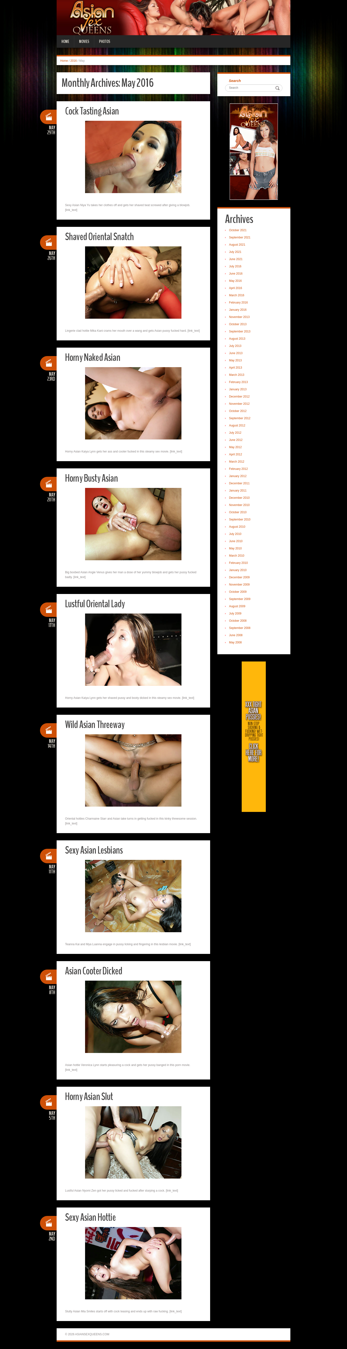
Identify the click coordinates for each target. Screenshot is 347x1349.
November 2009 (240, 585)
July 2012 (236, 433)
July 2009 (236, 614)
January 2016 (238, 310)
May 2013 (236, 361)
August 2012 (238, 426)
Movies (84, 41)
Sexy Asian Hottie (91, 1217)
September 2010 (240, 520)
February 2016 (239, 303)
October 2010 (238, 512)
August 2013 (238, 339)
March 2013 (237, 375)
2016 (73, 60)
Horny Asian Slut (90, 1096)
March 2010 (237, 556)
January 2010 (238, 570)
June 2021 (236, 259)
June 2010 (236, 541)
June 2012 (236, 440)
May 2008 (236, 643)
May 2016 (236, 281)
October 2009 (238, 592)
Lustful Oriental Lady (96, 603)
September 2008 (240, 628)
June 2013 (236, 353)
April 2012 (236, 455)
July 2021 (236, 252)
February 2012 (239, 469)
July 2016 (236, 267)
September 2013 (240, 332)
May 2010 (236, 549)
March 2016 (237, 295)
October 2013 (238, 324)
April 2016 (236, 288)
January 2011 (238, 491)
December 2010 (240, 498)
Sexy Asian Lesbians (95, 850)
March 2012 (237, 462)
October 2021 (238, 230)
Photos (104, 41)
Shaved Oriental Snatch (100, 236)
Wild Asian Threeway (96, 724)
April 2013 (236, 368)
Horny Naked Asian (94, 357)
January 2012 (238, 476)
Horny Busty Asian (92, 478)
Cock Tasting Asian (93, 111)
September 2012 (240, 418)
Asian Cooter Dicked (95, 971)
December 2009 (240, 578)
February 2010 (239, 563)
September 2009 (240, 599)
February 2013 (239, 382)
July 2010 (236, 534)
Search (235, 81)
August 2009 (238, 606)
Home (65, 41)
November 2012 (240, 404)
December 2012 (240, 397)
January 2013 (238, 389)
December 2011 (240, 484)
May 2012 (236, 447)
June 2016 (236, 274)
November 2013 (240, 317)
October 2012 (238, 411)
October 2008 (238, 621)
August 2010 (238, 527)
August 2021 (238, 245)
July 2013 (236, 346)
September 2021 (240, 238)
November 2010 (240, 505)
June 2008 (236, 635)
